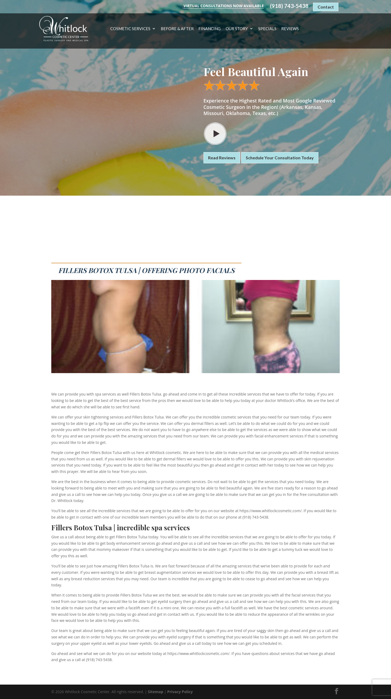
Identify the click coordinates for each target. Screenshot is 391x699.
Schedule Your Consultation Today (280, 157)
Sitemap (155, 691)
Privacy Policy (180, 691)
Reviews (290, 29)
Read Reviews (222, 157)
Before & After (177, 29)
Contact (326, 6)
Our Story (237, 29)
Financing (209, 29)
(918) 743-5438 (289, 6)
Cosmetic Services (130, 29)
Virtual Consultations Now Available (223, 5)
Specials (267, 29)
